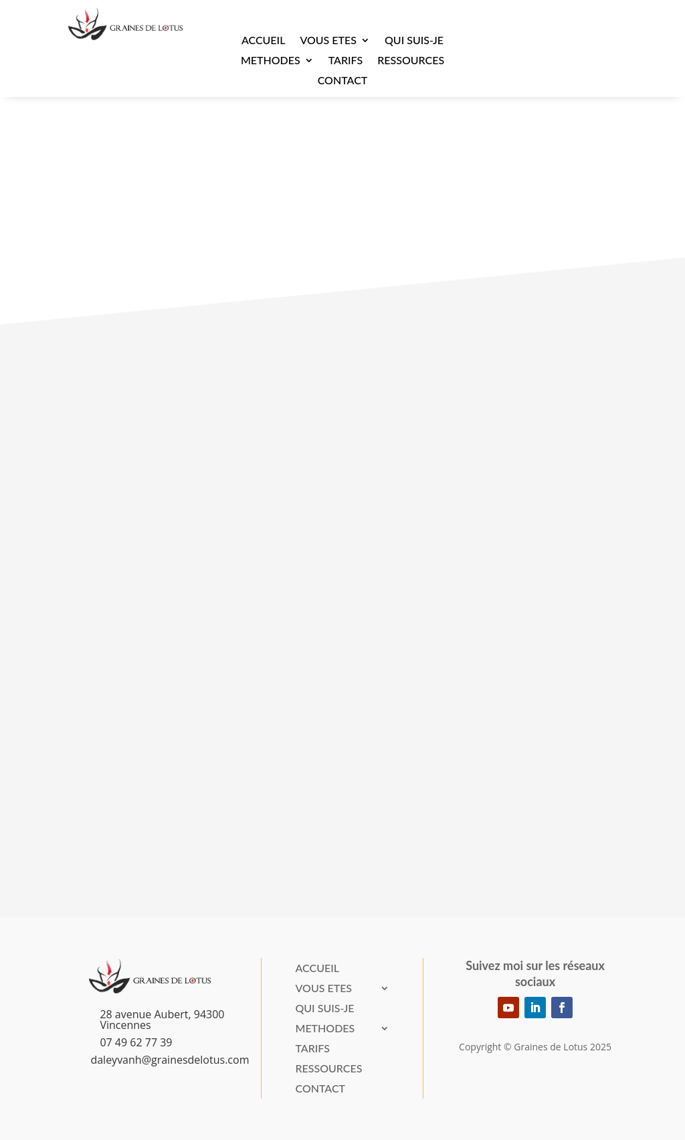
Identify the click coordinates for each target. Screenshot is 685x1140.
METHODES (270, 61)
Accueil (263, 40)
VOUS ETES (328, 40)
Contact (343, 81)
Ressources (410, 61)
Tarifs (345, 61)
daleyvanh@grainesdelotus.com (169, 1059)
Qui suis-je (414, 40)
